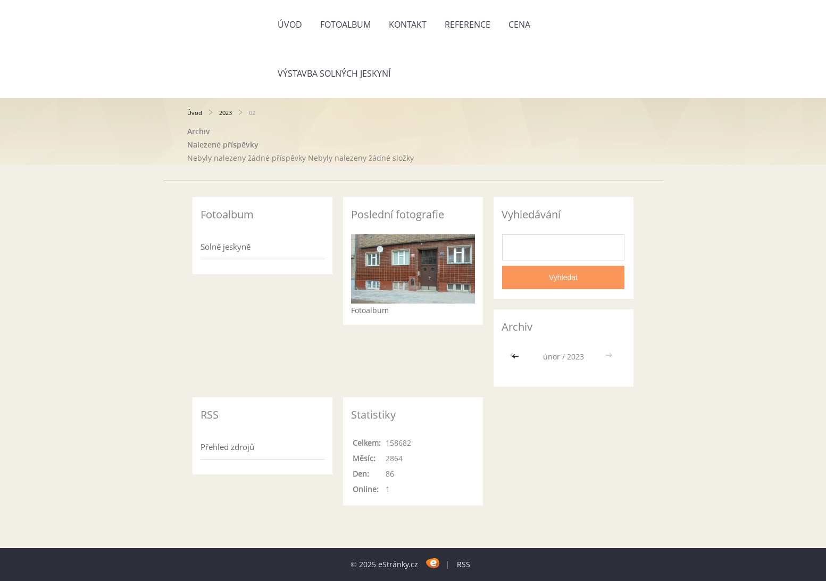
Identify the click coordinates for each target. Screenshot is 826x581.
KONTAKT (408, 24)
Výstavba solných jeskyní (334, 73)
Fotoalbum (345, 24)
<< (516, 356)
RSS (463, 564)
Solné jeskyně (226, 246)
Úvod (290, 24)
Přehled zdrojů (227, 446)
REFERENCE (467, 24)
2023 (225, 113)
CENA (519, 24)
